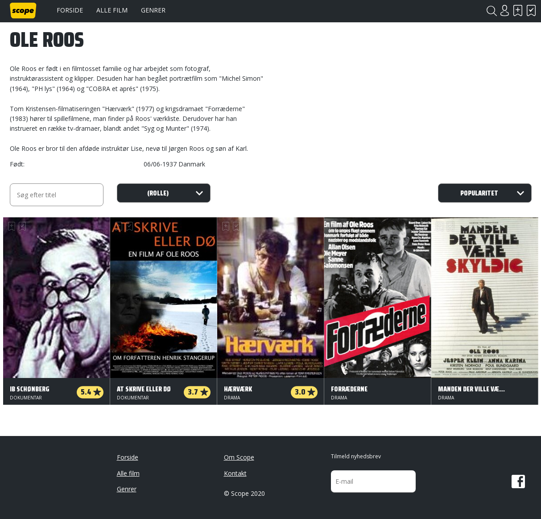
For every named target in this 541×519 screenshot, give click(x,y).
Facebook (518, 481)
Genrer (153, 10)
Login (505, 10)
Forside (70, 10)
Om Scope (239, 457)
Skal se (518, 10)
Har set (531, 10)
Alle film (112, 10)
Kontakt (235, 473)
